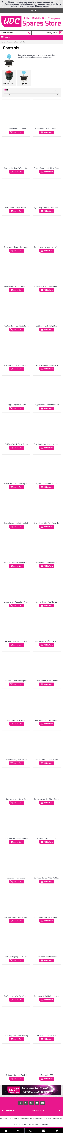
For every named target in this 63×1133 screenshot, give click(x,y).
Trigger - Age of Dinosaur (16, 405)
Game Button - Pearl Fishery (47, 681)
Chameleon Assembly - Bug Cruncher (47, 562)
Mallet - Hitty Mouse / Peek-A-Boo (47, 286)
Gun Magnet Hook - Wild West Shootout (47, 917)
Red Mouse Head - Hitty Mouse (46, 326)
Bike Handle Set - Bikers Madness (47, 444)
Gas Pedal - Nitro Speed (16, 720)
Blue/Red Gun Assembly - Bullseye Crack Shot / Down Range (47, 484)
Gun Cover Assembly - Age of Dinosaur (47, 247)
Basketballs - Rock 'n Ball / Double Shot (17, 168)
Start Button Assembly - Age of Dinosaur (47, 365)
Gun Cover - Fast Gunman (46, 839)
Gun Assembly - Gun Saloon (16, 760)
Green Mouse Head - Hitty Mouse (16, 247)
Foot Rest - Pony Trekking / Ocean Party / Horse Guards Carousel (17, 681)
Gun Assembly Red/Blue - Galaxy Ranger (47, 799)
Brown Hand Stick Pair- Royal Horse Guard (47, 523)
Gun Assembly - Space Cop (16, 799)
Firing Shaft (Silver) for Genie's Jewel (47, 641)
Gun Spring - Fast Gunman (47, 957)
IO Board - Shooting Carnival (16, 1075)
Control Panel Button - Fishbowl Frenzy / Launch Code (17, 208)
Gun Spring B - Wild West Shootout (47, 996)
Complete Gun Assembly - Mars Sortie (17, 602)
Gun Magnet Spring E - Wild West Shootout (17, 957)
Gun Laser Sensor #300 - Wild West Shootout (17, 917)
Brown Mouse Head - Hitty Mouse (47, 168)
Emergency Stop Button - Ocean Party (17, 641)
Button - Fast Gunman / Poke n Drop (17, 562)
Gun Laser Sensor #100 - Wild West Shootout (47, 878)
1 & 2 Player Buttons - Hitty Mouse (17, 129)
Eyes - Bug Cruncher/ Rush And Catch (47, 208)
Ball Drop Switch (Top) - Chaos (16, 444)
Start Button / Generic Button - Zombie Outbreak (17, 365)
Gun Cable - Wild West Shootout (16, 839)
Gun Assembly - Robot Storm (47, 760)
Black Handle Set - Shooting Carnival (17, 484)
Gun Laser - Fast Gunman (16, 878)
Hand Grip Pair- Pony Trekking (16, 1036)
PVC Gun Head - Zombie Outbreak (16, 326)
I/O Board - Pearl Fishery (46, 1036)
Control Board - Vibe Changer (47, 602)
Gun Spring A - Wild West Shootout (17, 996)
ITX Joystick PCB (47, 1075)
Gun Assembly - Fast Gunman (46, 720)
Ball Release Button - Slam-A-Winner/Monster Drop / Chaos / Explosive (47, 129)
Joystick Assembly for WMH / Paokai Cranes (17, 286)
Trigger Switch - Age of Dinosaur (46, 405)
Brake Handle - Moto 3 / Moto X (16, 523)
